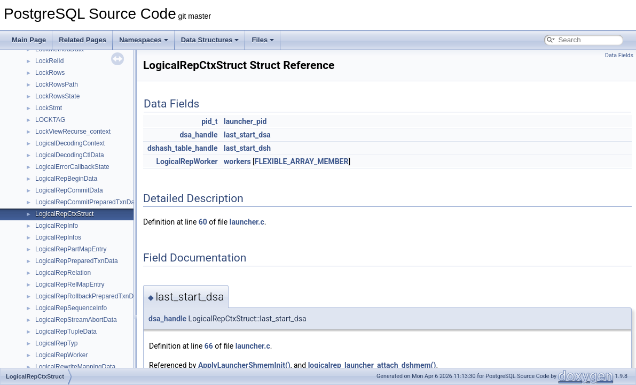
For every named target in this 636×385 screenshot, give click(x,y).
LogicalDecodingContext (70, 143)
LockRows (50, 72)
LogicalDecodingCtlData (69, 155)
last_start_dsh (247, 148)
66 (209, 346)
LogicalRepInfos (58, 237)
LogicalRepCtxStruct (64, 214)
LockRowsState (57, 96)
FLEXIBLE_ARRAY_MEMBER (302, 161)
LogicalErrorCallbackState (72, 167)
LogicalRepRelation (63, 272)
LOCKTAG (50, 120)
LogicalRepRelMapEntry (69, 284)
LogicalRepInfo (56, 225)
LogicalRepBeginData (66, 178)
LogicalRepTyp (56, 343)
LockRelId (49, 61)
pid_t (209, 121)
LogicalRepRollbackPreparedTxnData (89, 296)
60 (203, 222)
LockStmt (48, 108)
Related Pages (82, 40)
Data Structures (210, 40)
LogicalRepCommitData (69, 190)
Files (263, 40)
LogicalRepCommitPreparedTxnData (87, 202)
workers (237, 161)
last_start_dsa (247, 134)
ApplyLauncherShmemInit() (244, 365)
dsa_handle (198, 134)
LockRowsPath (56, 84)
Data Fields (619, 55)
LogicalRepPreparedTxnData (76, 261)
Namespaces (143, 40)
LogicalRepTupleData (66, 331)
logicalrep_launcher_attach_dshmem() (372, 365)
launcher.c (247, 222)
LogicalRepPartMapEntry (70, 249)
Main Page (29, 40)
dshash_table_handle (182, 148)
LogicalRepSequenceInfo (71, 308)
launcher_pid (245, 121)
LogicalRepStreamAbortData (76, 320)
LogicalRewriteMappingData (75, 367)
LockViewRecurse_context (73, 131)
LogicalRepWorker (61, 355)
